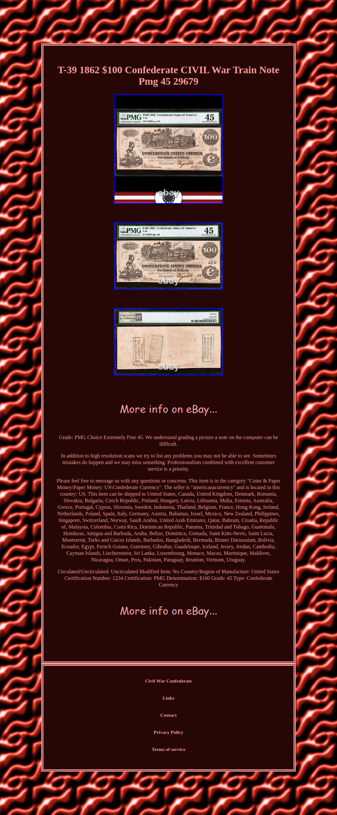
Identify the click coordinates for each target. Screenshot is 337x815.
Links (169, 698)
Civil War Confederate (168, 680)
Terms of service (169, 749)
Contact (168, 715)
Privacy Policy (168, 732)
